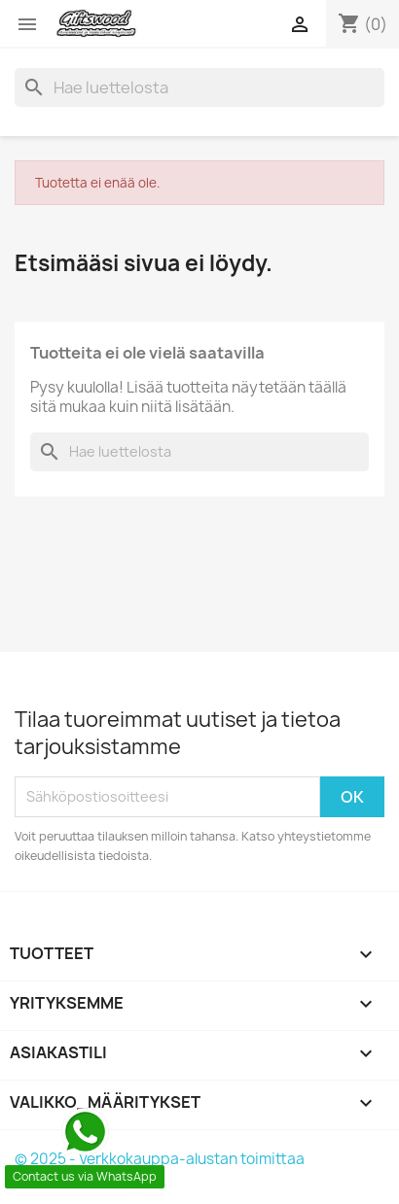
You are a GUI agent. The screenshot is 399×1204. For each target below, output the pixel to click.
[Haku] (199, 87)
